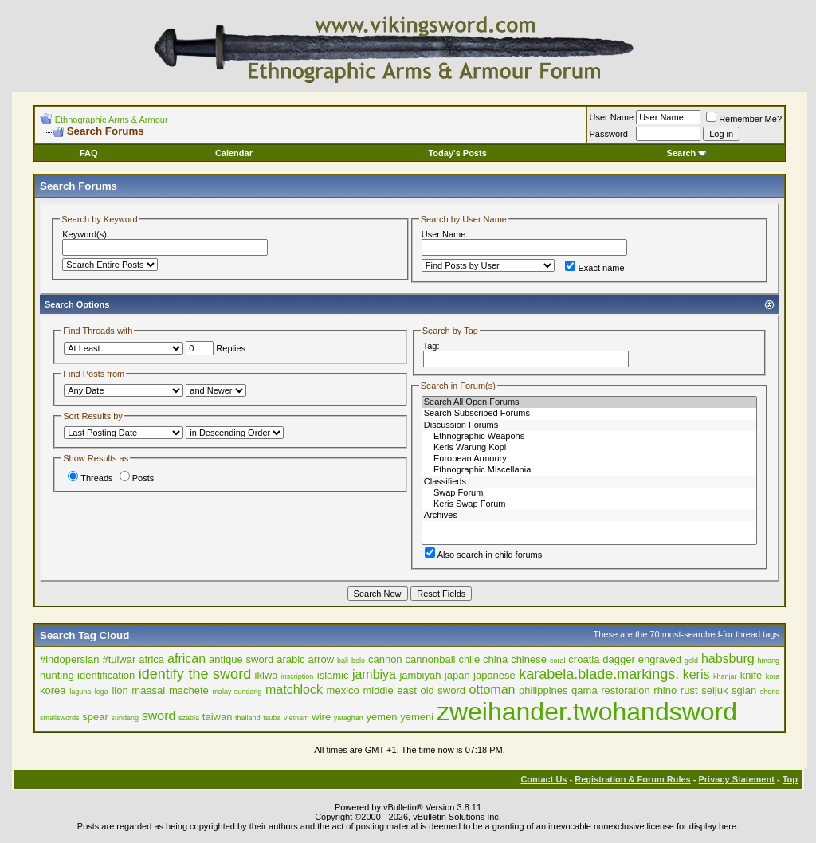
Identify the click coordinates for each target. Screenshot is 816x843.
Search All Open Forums (589, 402)
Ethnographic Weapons (589, 436)
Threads (90, 478)
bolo (358, 661)
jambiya (374, 674)
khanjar (725, 676)
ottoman (492, 689)
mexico (343, 690)
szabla (188, 718)
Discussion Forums (589, 425)
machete (189, 690)
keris (696, 674)
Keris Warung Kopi (589, 447)
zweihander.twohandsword (587, 711)
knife (751, 675)
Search (687, 153)
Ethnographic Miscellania (589, 470)
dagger (618, 659)
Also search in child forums (483, 554)
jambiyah (420, 675)
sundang (125, 718)
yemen (382, 717)
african (186, 658)
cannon (385, 659)
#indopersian (69, 659)
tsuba (271, 718)
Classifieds (589, 482)
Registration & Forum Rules (632, 779)
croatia (583, 659)
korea (53, 690)
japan (457, 675)
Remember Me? (744, 119)
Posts (137, 478)
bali (342, 661)
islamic (333, 675)
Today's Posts (457, 153)
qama (584, 690)
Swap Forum (589, 493)
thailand (248, 718)
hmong (769, 661)
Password (609, 134)
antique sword (241, 659)
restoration (625, 690)
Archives (589, 515)
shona (770, 692)
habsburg (728, 658)
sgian (744, 690)
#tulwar (118, 659)
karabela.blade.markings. (599, 674)
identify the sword (195, 674)
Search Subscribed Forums (589, 413)
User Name (612, 117)
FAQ (89, 153)
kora (773, 676)
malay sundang (236, 692)
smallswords (60, 718)
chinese (529, 659)
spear (95, 717)
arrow (321, 659)
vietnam (296, 718)
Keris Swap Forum (589, 504)
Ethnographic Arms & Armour (111, 119)
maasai (148, 690)
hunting (57, 675)
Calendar (234, 153)
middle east (389, 690)
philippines (543, 690)
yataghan (348, 718)
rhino (665, 690)
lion (120, 690)
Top (790, 779)
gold (691, 661)
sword (159, 716)
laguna (80, 692)
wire (321, 717)
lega (101, 692)
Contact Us (543, 779)
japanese (494, 675)
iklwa (266, 675)
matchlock (294, 689)
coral (558, 661)
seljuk (714, 690)
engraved (659, 659)
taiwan (217, 717)
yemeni (417, 717)
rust (689, 690)
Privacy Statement (736, 779)
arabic (290, 659)
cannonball (431, 659)
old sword (442, 690)
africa (151, 659)
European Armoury (589, 459)
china (495, 659)
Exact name (594, 268)
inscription (297, 676)
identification (106, 675)
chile (469, 659)
